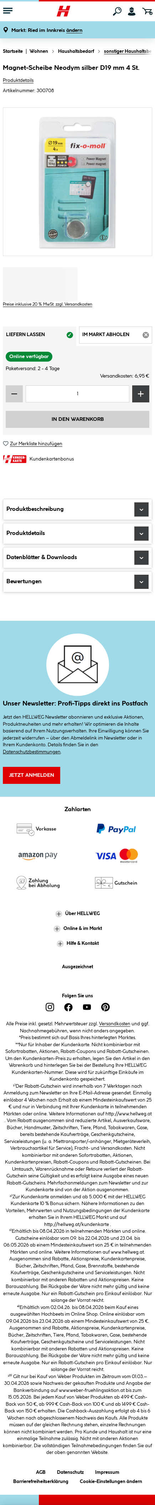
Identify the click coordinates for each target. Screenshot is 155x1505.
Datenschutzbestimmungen (32, 752)
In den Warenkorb (78, 419)
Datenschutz (70, 1471)
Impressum (107, 1471)
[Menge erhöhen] (140, 393)
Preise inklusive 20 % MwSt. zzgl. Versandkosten (47, 304)
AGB (41, 1471)
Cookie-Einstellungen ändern (111, 1480)
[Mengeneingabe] (77, 393)
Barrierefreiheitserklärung (40, 1480)
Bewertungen (77, 582)
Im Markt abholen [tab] (117, 337)
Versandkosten (114, 1024)
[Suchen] (117, 11)
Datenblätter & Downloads (77, 558)
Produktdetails (18, 80)
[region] (77, 181)
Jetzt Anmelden (31, 775)
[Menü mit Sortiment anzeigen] (8, 11)
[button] (46, 30)
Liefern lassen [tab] (41, 337)
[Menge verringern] (14, 393)
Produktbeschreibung (77, 509)
